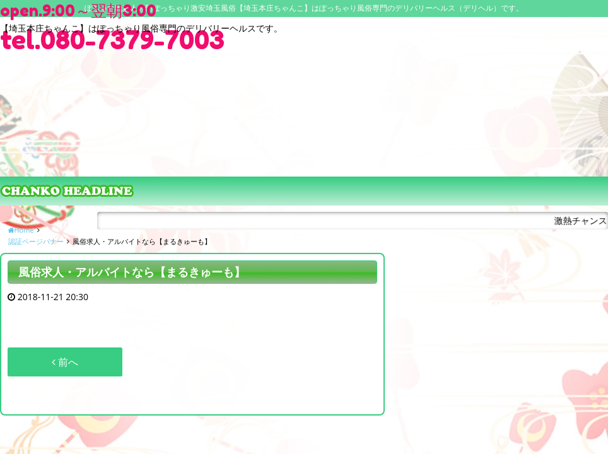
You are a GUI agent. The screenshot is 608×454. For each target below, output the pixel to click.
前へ (65, 362)
